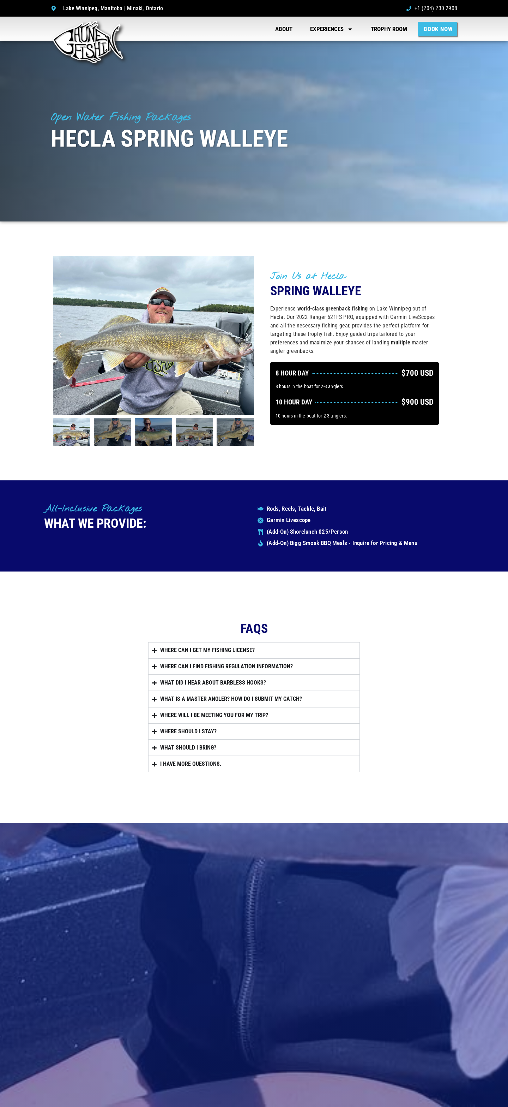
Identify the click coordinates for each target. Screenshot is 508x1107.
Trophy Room (389, 28)
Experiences (331, 29)
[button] (60, 335)
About (283, 28)
